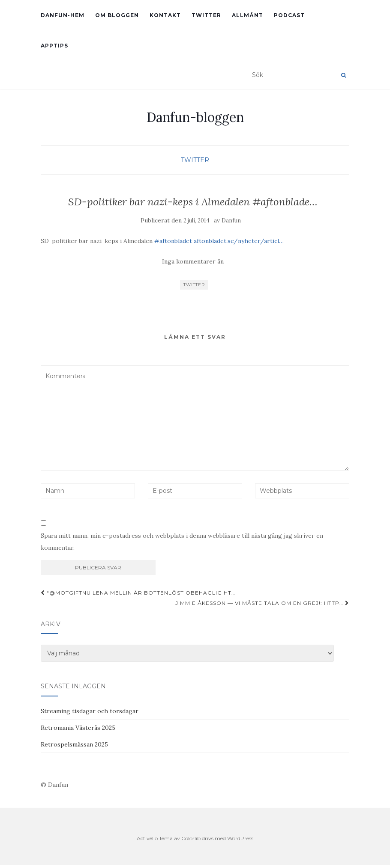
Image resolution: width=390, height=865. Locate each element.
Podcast (289, 15)
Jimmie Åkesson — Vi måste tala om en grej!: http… (262, 603)
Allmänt (247, 15)
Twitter (206, 15)
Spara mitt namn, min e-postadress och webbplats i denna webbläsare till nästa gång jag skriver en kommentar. (182, 541)
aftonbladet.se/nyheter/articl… (239, 241)
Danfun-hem (62, 15)
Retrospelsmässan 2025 (74, 744)
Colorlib (191, 838)
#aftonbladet (173, 241)
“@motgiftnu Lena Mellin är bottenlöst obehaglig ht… (138, 593)
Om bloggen (117, 15)
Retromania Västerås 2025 (78, 728)
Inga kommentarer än (193, 261)
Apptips (54, 45)
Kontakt (165, 15)
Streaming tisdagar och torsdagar (89, 711)
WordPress (240, 838)
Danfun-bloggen (195, 117)
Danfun (231, 220)
